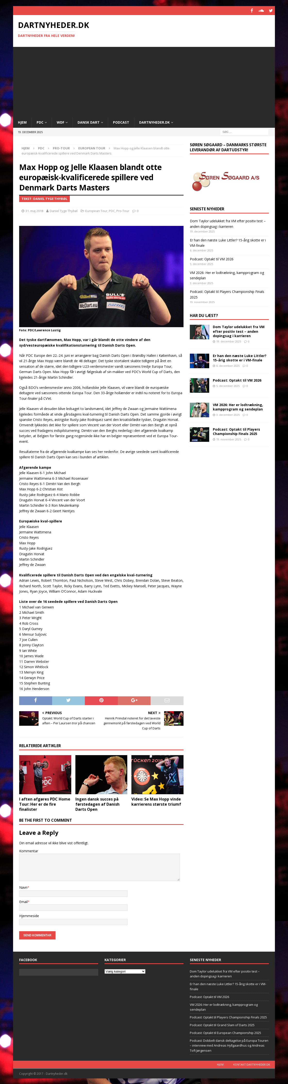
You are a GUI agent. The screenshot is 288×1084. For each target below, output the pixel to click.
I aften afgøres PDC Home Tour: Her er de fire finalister (44, 803)
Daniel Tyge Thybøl (64, 210)
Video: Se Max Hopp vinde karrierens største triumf (156, 801)
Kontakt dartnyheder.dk (251, 1064)
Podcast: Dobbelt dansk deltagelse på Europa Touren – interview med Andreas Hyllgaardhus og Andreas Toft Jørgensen (229, 1045)
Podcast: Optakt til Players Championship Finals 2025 (236, 431)
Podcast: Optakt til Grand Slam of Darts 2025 (222, 1024)
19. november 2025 (228, 439)
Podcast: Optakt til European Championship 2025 (225, 1032)
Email (23, 901)
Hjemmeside (29, 915)
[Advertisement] (144, 80)
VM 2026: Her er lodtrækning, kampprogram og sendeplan (238, 406)
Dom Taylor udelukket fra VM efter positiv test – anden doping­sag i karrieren (238, 330)
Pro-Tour (61, 147)
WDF (60, 121)
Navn (23, 887)
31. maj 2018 (34, 210)
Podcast (121, 121)
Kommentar (28, 850)
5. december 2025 (228, 385)
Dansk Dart (89, 121)
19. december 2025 (228, 341)
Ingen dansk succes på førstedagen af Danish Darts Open (97, 803)
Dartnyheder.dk (154, 121)
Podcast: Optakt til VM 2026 (211, 258)
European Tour (96, 210)
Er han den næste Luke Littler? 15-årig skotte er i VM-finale (239, 357)
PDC (40, 121)
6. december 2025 (228, 365)
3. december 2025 (228, 414)
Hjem (22, 121)
